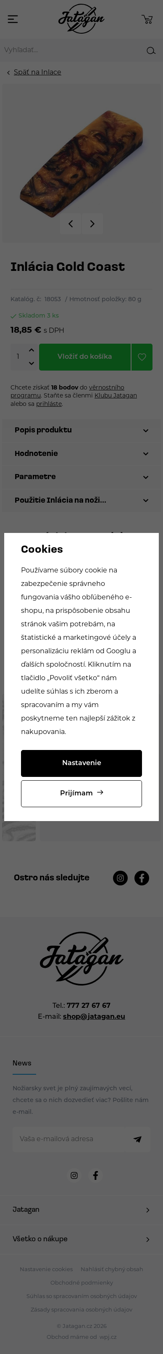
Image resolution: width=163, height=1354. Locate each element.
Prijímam (76, 793)
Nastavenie (81, 763)
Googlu (118, 651)
